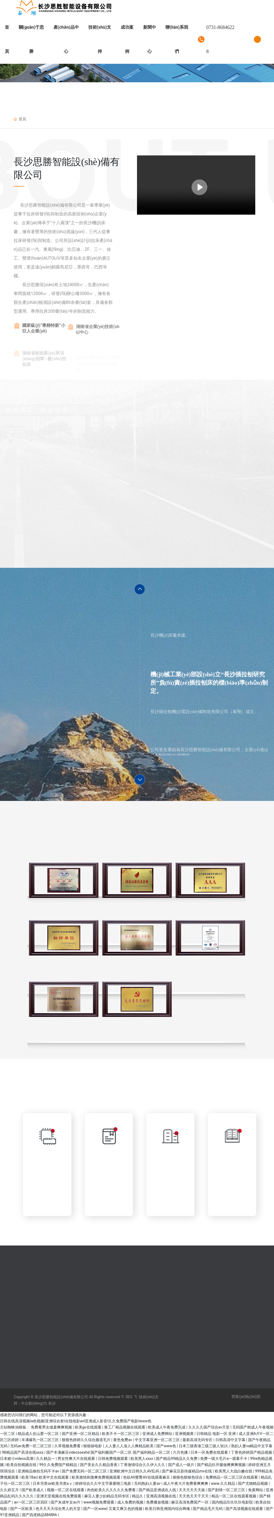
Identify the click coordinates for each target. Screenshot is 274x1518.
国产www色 (166, 1446)
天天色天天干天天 (194, 1496)
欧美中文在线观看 (54, 1477)
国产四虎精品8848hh (40, 1515)
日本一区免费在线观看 (210, 1452)
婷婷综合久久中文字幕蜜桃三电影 (103, 1483)
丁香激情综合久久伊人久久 (143, 1465)
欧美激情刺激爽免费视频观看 (96, 1477)
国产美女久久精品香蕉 (99, 1465)
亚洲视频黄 (185, 1433)
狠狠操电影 (93, 1446)
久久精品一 (46, 1458)
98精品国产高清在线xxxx (23, 1452)
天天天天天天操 (192, 1490)
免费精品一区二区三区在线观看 (232, 1477)
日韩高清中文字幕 (230, 1440)
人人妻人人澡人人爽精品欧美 (129, 1446)
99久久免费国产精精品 (58, 1465)
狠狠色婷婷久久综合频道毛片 (86, 1440)
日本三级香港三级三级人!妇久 (204, 1446)
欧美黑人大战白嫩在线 (234, 1471)
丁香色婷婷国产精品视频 (252, 1452)
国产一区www (95, 1508)
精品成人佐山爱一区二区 (39, 1433)
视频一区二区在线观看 (66, 1490)
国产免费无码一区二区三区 (85, 1471)
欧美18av (29, 1477)
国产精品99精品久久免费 (177, 1458)
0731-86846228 (220, 39)
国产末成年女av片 (66, 1502)
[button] (139, 589)
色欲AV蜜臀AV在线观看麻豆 (147, 1477)
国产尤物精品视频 (253, 1483)
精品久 (138, 1496)
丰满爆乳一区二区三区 (40, 1440)
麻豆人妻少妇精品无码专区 (107, 1496)
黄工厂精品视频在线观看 (125, 1427)
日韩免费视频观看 (113, 1458)
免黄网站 (256, 1490)
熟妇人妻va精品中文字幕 (251, 1446)
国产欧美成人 (33, 1490)
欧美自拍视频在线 (21, 1465)
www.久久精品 (223, 1483)
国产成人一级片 (181, 1465)
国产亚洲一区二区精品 (81, 1433)
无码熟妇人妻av (147, 1483)
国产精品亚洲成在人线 (158, 1490)
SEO (128, 1397)
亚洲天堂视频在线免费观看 (59, 1496)
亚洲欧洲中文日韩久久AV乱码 (134, 1471)
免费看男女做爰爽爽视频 (52, 1427)
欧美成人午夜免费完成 (167, 1427)
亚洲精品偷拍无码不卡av (39, 1471)
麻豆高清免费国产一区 (190, 1502)
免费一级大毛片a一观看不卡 (224, 1458)
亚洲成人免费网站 (157, 1433)
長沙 (51, 1403)
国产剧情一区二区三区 (227, 1490)
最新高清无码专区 (197, 1440)
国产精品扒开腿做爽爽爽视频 (221, 1465)
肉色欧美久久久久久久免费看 (111, 1490)
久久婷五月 (10, 1490)
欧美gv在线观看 (88, 1427)
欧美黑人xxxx (142, 1458)
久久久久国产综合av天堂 (209, 1427)
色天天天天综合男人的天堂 (58, 1508)
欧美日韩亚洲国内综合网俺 (168, 1508)
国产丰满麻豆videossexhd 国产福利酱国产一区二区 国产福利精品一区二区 (108, 1452)
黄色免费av (123, 1440)
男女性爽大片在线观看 (77, 1458)
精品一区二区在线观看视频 (234, 1496)
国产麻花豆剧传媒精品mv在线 (187, 1471)
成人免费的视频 (130, 1502)
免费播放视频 (157, 1502)
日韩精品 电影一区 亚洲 (216, 1433)
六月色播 (181, 1452)
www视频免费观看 (99, 1502)
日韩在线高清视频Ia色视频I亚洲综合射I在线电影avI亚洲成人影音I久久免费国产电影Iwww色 (75, 1421)
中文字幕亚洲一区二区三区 (158, 1440)
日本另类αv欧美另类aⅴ (53, 1483)
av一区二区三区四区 (31, 1502)
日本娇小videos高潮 (17, 1458)
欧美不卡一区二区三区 (121, 1433)
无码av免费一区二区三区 (31, 1446)
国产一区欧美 (21, 1508)
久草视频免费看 (67, 1446)
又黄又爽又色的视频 (126, 1508)
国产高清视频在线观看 (245, 1508)
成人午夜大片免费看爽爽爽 (186, 1483)
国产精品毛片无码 (208, 1508)
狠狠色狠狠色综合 (188, 1477)
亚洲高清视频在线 (161, 1496)
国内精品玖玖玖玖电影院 (233, 1502)
